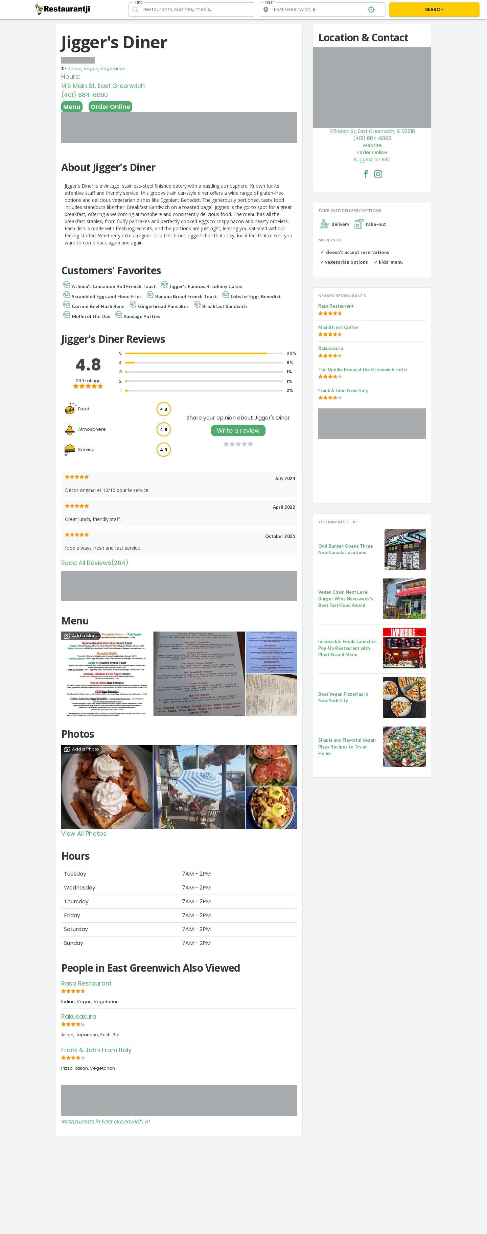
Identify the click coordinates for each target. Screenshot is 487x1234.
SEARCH (434, 9)
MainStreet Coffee (338, 327)
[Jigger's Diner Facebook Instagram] (378, 174)
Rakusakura (78, 1016)
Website (372, 145)
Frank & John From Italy (96, 1050)
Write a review (238, 430)
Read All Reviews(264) (95, 563)
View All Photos (84, 833)
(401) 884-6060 (84, 95)
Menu (71, 106)
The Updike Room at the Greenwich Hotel (363, 369)
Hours (70, 76)
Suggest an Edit (372, 159)
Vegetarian (112, 68)
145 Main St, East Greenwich (103, 85)
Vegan (91, 68)
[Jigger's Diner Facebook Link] (366, 174)
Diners (75, 68)
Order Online (110, 106)
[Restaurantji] (63, 9)
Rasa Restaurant (86, 983)
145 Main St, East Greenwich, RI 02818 (372, 131)
